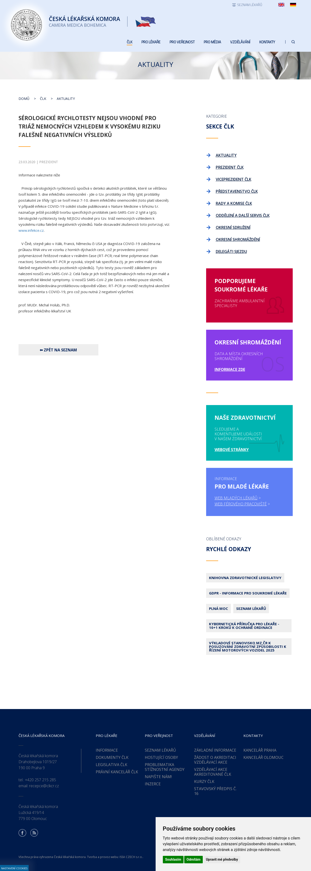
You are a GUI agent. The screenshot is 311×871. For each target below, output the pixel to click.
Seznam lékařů (251, 608)
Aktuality (66, 98)
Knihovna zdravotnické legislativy (245, 577)
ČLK (43, 98)
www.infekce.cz (31, 230)
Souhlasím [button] (173, 859)
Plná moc (218, 608)
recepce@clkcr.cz (44, 785)
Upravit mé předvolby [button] (222, 859)
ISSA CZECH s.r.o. (131, 857)
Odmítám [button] (194, 859)
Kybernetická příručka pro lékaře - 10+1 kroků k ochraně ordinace (244, 625)
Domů (24, 98)
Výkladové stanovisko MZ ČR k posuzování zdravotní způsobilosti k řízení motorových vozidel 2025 (247, 646)
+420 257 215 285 (40, 779)
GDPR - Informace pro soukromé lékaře (248, 593)
